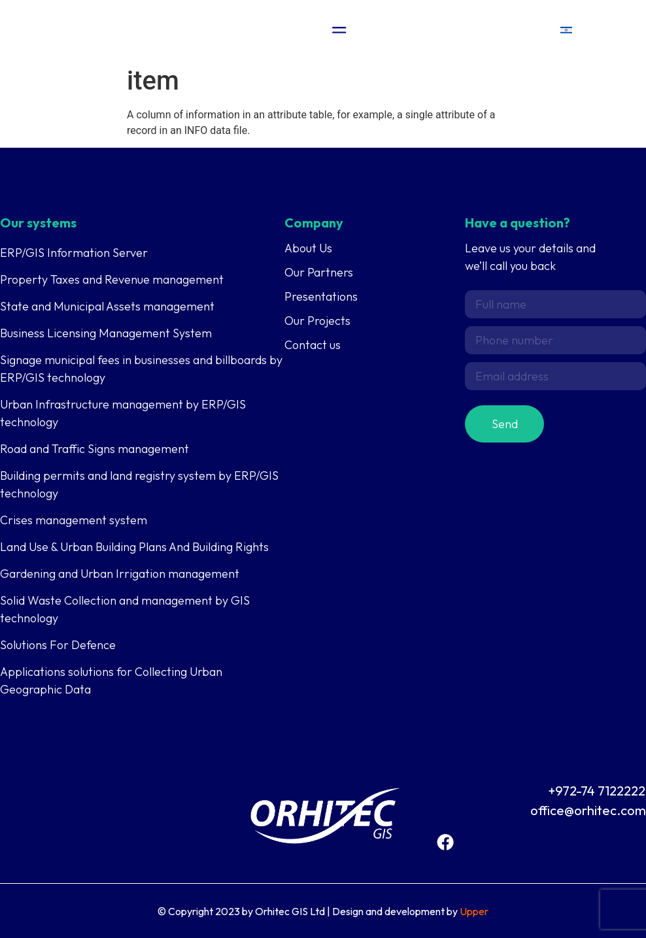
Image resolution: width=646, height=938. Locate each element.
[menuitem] (566, 30)
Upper (474, 911)
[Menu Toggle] (340, 30)
